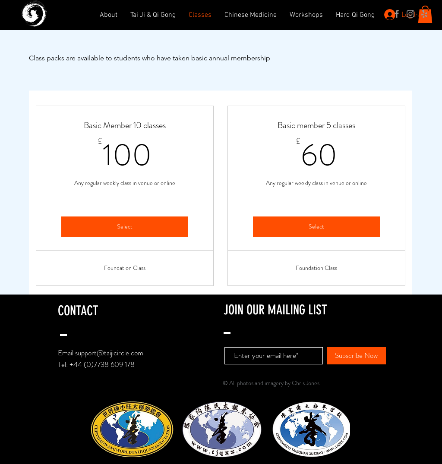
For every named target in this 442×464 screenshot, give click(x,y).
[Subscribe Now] (356, 355)
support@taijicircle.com (109, 353)
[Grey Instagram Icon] (410, 14)
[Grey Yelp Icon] (424, 14)
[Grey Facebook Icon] (396, 14)
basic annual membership (230, 58)
